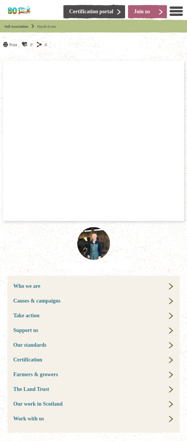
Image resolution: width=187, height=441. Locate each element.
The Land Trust (31, 389)
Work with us (28, 418)
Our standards (29, 345)
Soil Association (16, 26)
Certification (27, 359)
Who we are (26, 286)
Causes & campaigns (36, 300)
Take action (26, 315)
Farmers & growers (35, 374)
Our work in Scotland (38, 404)
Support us (25, 330)
